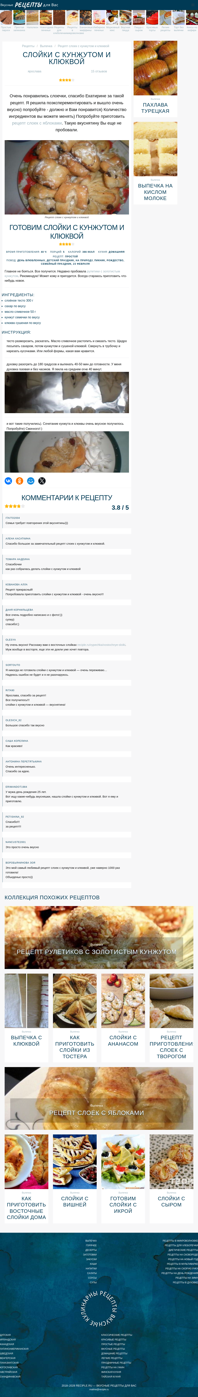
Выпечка (91, 1240)
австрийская (8, 1372)
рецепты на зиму (187, 1278)
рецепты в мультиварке (182, 1264)
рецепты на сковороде (182, 1254)
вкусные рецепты (113, 1349)
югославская (9, 1367)
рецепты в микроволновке (180, 1240)
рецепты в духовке (185, 1282)
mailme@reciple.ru (99, 1389)
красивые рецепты (113, 1339)
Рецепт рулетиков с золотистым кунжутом (97, 951)
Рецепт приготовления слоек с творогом (171, 1047)
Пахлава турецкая (155, 108)
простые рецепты (113, 1344)
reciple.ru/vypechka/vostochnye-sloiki (101, 644)
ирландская (8, 1339)
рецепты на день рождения (179, 1273)
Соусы (92, 1278)
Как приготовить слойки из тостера (74, 1047)
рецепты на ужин (112, 1367)
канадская (7, 1344)
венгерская (7, 1358)
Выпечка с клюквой (26, 1041)
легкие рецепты (111, 1358)
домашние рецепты (114, 1353)
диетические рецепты (183, 1250)
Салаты (92, 1273)
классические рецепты (116, 1335)
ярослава (34, 71)
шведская (6, 1353)
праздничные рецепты (116, 1362)
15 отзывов (99, 71)
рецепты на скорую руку (181, 1268)
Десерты (91, 1250)
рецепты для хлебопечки (181, 1245)
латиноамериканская (14, 1349)
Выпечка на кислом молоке (155, 192)
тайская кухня (110, 1376)
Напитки (91, 1268)
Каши (93, 1264)
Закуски (91, 1259)
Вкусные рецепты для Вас (29, 5)
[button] (193, 5)
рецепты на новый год (183, 1259)
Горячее (91, 1245)
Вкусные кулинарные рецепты (99, 1308)
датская (5, 1335)
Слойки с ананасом (123, 1041)
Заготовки (90, 1254)
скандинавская (10, 1376)
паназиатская (9, 1362)
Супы (93, 1282)
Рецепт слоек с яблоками (96, 1112)
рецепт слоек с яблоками (37, 123)
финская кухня (111, 1372)
